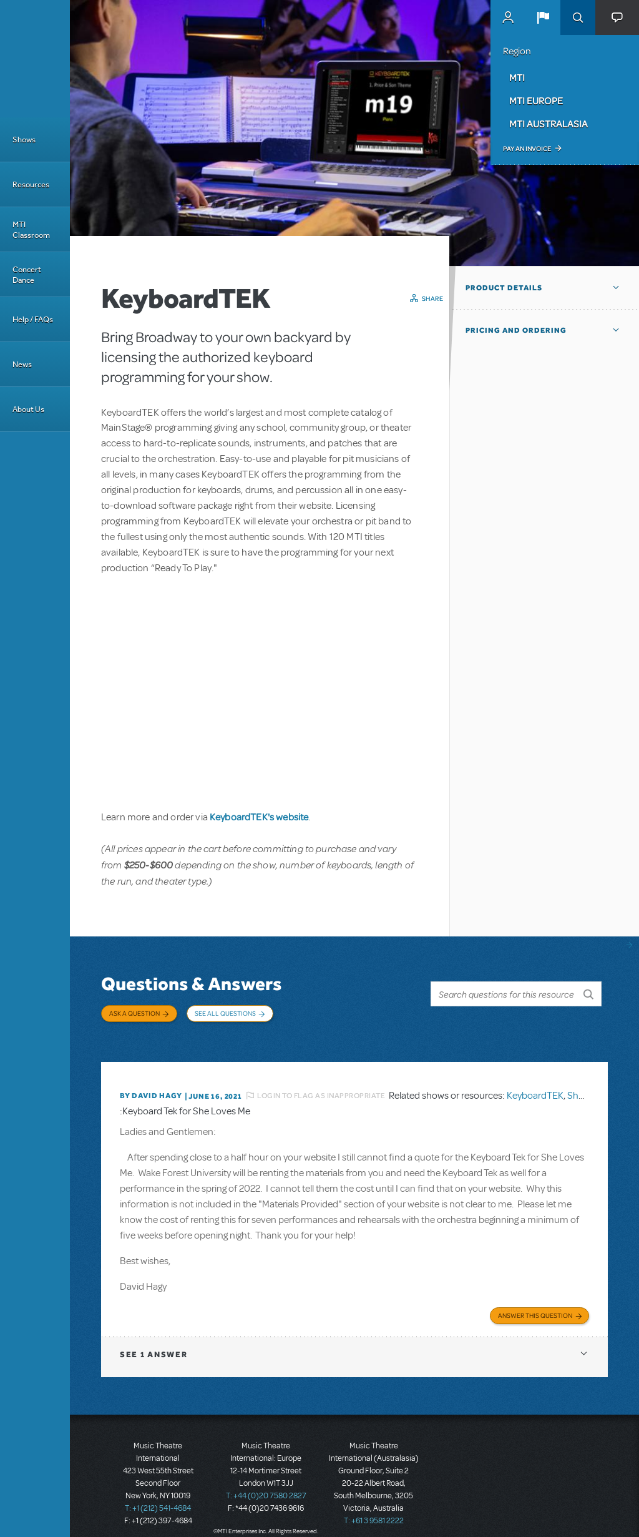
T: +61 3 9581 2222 (374, 1506)
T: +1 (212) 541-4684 (158, 1493)
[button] (542, 17)
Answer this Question (535, 1300)
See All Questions (225, 1013)
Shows (24, 139)
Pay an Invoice (527, 148)
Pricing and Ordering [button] (516, 330)
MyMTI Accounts (507, 17)
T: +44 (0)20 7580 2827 (266, 1481)
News (22, 364)
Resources (30, 184)
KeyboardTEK (535, 1083)
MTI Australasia (548, 123)
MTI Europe (536, 100)
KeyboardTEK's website (259, 816)
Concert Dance (26, 274)
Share (433, 298)
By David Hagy (151, 1083)
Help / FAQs (32, 319)
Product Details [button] (504, 287)
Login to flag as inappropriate (321, 1083)
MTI (517, 77)
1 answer (153, 1339)
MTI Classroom (31, 229)
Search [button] (577, 17)
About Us (28, 409)
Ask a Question (134, 1013)
